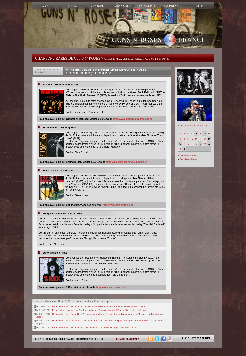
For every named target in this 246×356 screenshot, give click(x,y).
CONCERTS (147, 5)
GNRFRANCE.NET (84, 339)
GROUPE (97, 5)
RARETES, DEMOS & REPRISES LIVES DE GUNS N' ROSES (106, 71)
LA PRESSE (172, 5)
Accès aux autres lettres (193, 125)
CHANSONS (122, 5)
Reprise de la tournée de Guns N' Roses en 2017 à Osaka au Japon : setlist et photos (94, 327)
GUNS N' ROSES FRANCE (159, 40)
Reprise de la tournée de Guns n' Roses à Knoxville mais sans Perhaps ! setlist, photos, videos (98, 306)
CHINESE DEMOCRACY (127, 339)
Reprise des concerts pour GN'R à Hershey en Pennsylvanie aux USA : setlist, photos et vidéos (99, 310)
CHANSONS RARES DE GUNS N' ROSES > (102, 58)
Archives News (188, 155)
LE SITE (197, 5)
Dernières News (189, 159)
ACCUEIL (47, 5)
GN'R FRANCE (203, 338)
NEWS (72, 5)
